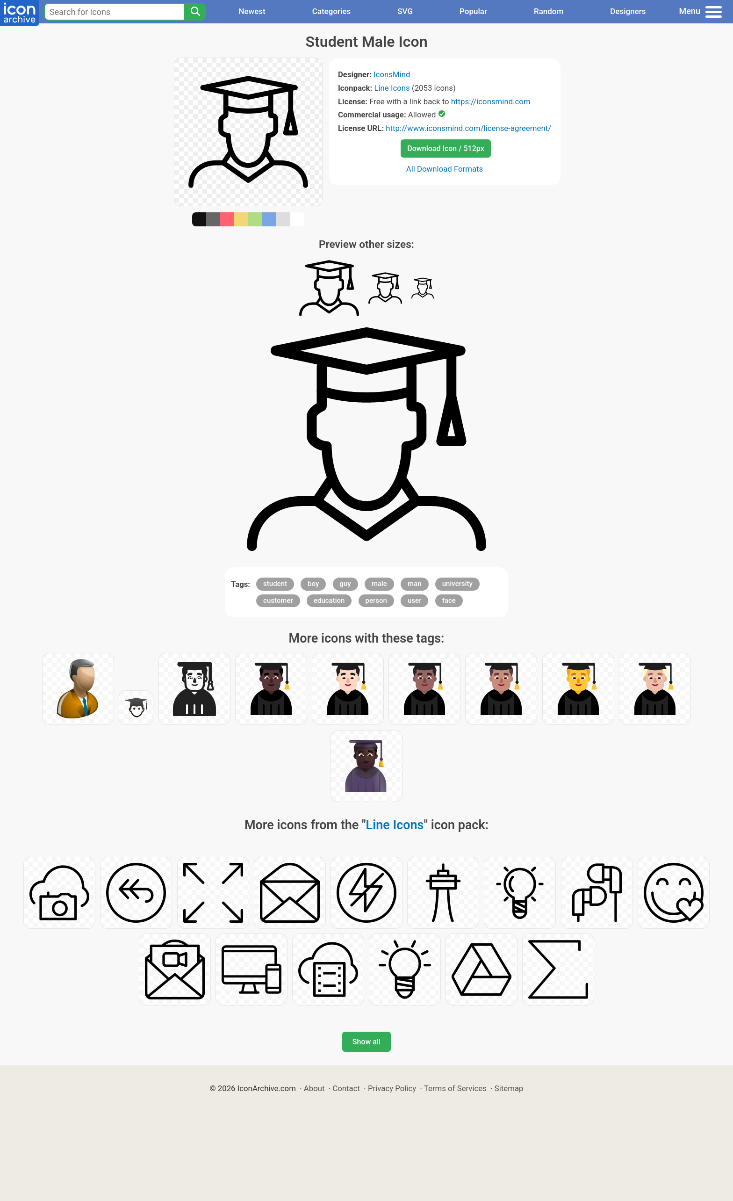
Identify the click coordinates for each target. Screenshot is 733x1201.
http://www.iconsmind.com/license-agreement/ (468, 128)
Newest (251, 11)
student (275, 583)
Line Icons (392, 88)
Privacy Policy (392, 1088)
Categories (331, 11)
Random (548, 11)
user (414, 600)
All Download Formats (444, 169)
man (415, 583)
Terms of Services (455, 1088)
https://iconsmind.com (491, 101)
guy (345, 583)
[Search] (195, 12)
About (314, 1088)
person (376, 600)
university (457, 583)
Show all (366, 1041)
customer (278, 600)
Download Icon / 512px (445, 148)
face (449, 600)
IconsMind (392, 74)
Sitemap (509, 1088)
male (379, 583)
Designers (628, 11)
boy (313, 583)
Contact (346, 1088)
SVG (405, 11)
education (329, 600)
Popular (473, 11)
